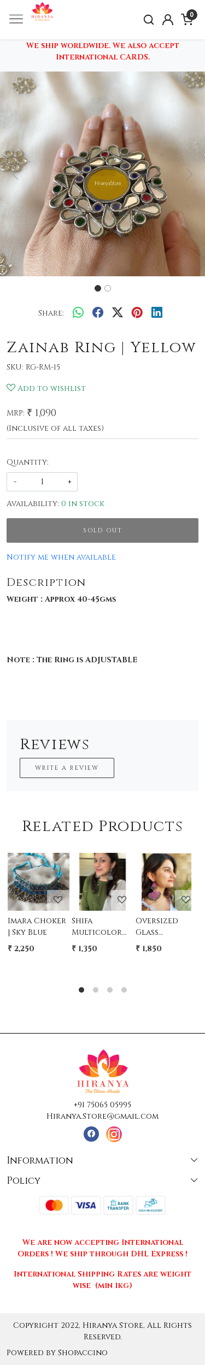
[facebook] (98, 312)
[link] (149, 20)
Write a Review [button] (67, 768)
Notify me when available (61, 557)
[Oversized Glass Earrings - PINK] (166, 880)
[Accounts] (167, 20)
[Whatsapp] (78, 312)
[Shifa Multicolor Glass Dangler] (102, 880)
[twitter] (117, 312)
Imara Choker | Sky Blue (37, 926)
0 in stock (82, 503)
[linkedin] (157, 312)
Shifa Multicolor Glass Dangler (97, 927)
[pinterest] (137, 312)
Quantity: (28, 462)
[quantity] (42, 481)
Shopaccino (83, 1353)
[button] (15, 174)
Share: (51, 313)
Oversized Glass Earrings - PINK (157, 927)
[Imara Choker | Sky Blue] (38, 880)
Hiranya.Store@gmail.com (102, 1116)
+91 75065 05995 (102, 1105)
